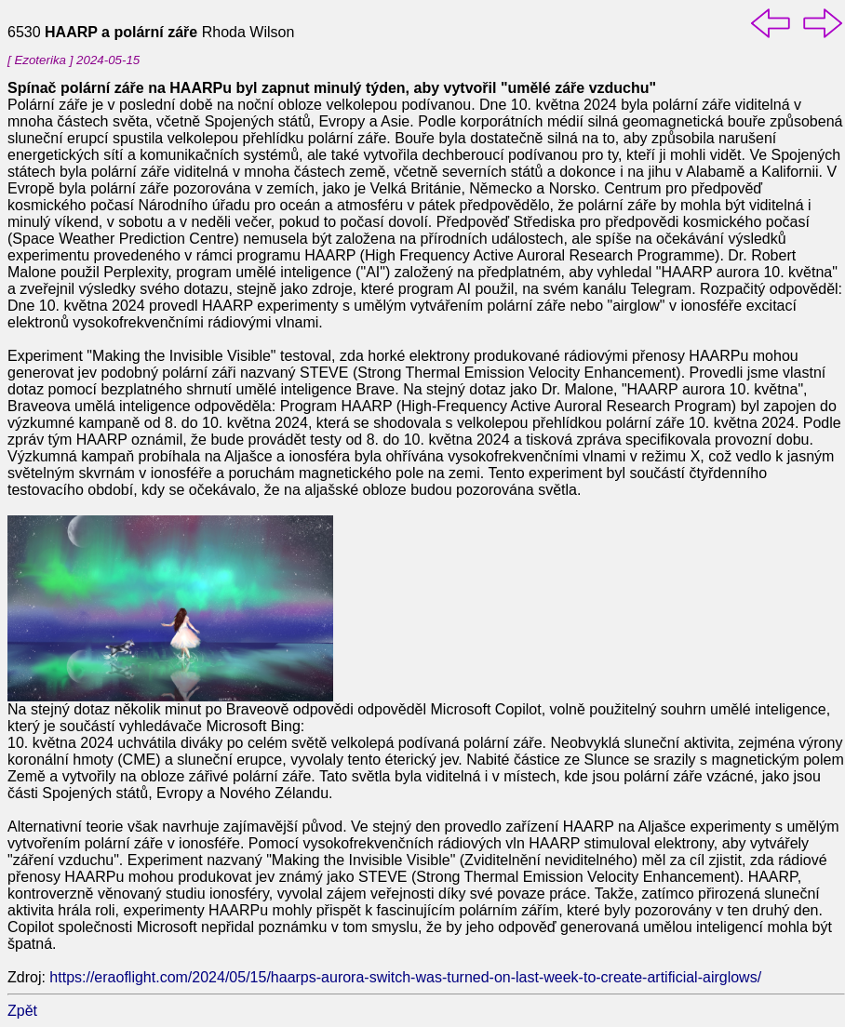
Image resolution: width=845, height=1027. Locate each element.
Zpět (22, 1011)
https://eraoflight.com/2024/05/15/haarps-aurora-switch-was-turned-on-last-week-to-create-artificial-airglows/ (405, 977)
